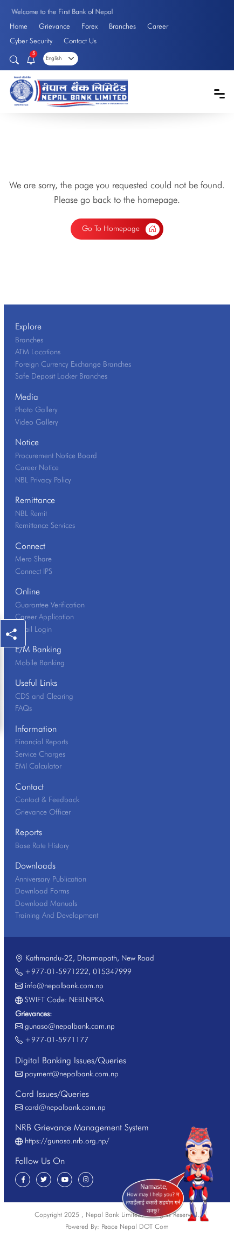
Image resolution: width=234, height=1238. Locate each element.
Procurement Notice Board (56, 455)
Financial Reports (41, 741)
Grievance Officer (43, 811)
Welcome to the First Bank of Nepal (62, 11)
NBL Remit (31, 513)
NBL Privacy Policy (43, 479)
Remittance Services (45, 525)
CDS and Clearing (44, 696)
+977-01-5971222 (56, 971)
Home (18, 26)
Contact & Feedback (47, 799)
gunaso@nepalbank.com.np (70, 1026)
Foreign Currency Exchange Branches (73, 364)
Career (157, 26)
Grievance (54, 26)
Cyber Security (31, 40)
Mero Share (33, 558)
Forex (89, 26)
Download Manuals (46, 903)
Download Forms (42, 890)
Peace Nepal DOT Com (135, 1226)
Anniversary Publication (50, 879)
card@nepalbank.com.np (65, 1107)
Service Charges (40, 754)
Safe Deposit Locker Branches (61, 376)
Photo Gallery (36, 409)
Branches (122, 26)
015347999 (112, 971)
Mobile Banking (40, 662)
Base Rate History (42, 845)
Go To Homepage (121, 229)
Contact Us (80, 40)
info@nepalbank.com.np (64, 985)
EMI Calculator (38, 766)
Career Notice (37, 467)
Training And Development (56, 915)
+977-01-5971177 (56, 1039)
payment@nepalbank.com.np (72, 1073)
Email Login (33, 629)
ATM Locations (37, 351)
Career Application (44, 616)
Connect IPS (33, 571)
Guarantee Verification (50, 604)
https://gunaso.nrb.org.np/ (67, 1140)
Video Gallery (36, 422)
